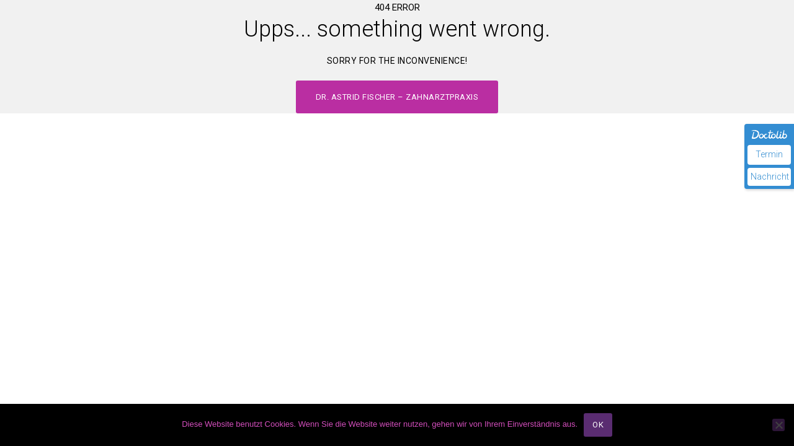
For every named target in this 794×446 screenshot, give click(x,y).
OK (598, 424)
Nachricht (770, 176)
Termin (769, 154)
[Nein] (778, 425)
